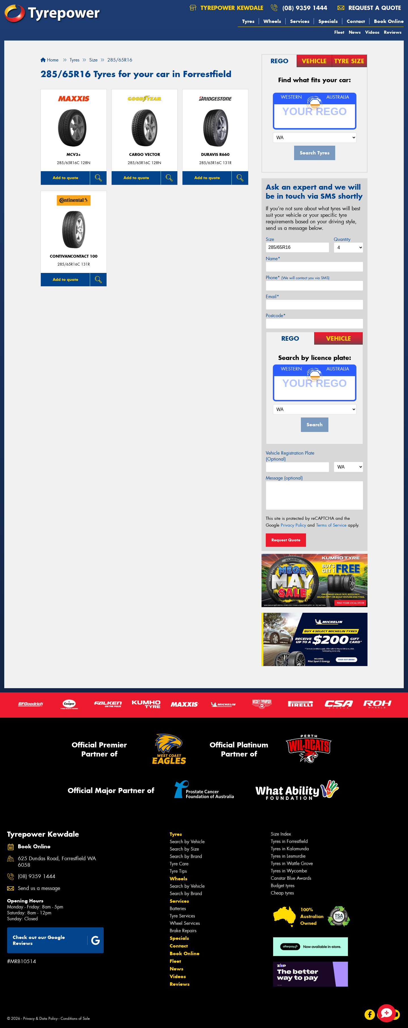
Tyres (248, 21)
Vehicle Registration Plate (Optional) (290, 456)
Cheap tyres (282, 893)
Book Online (389, 21)
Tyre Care (179, 864)
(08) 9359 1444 (304, 7)
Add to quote (65, 177)
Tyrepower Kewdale (226, 7)
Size (270, 239)
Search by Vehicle (187, 842)
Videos (372, 32)
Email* (272, 297)
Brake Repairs (183, 931)
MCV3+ (74, 154)
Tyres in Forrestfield (289, 841)
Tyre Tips (178, 871)
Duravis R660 (215, 154)
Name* (273, 259)
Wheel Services (185, 923)
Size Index (281, 834)
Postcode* (276, 316)
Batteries (178, 909)
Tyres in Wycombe (289, 871)
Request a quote (369, 7)
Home (49, 60)
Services (299, 21)
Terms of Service (331, 525)
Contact (356, 21)
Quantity (342, 239)
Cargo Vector (144, 154)
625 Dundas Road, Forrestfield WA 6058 (57, 861)
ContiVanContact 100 (73, 256)
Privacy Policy (293, 525)
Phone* (298, 278)
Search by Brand (186, 856)
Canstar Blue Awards (291, 878)
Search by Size (184, 849)
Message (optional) (284, 478)
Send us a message (39, 888)
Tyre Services (182, 916)
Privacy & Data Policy (40, 1018)
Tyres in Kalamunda (290, 849)
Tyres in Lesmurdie (288, 856)
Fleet (339, 32)
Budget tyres (282, 886)
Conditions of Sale (75, 1018)
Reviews (392, 32)
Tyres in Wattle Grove (292, 863)
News (355, 32)
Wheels (272, 21)
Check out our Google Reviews (56, 940)
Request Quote (285, 539)
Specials (328, 21)
